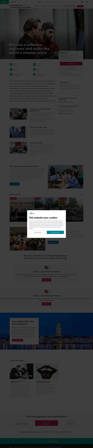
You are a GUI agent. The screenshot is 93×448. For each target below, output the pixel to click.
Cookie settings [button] (37, 232)
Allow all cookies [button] (55, 232)
